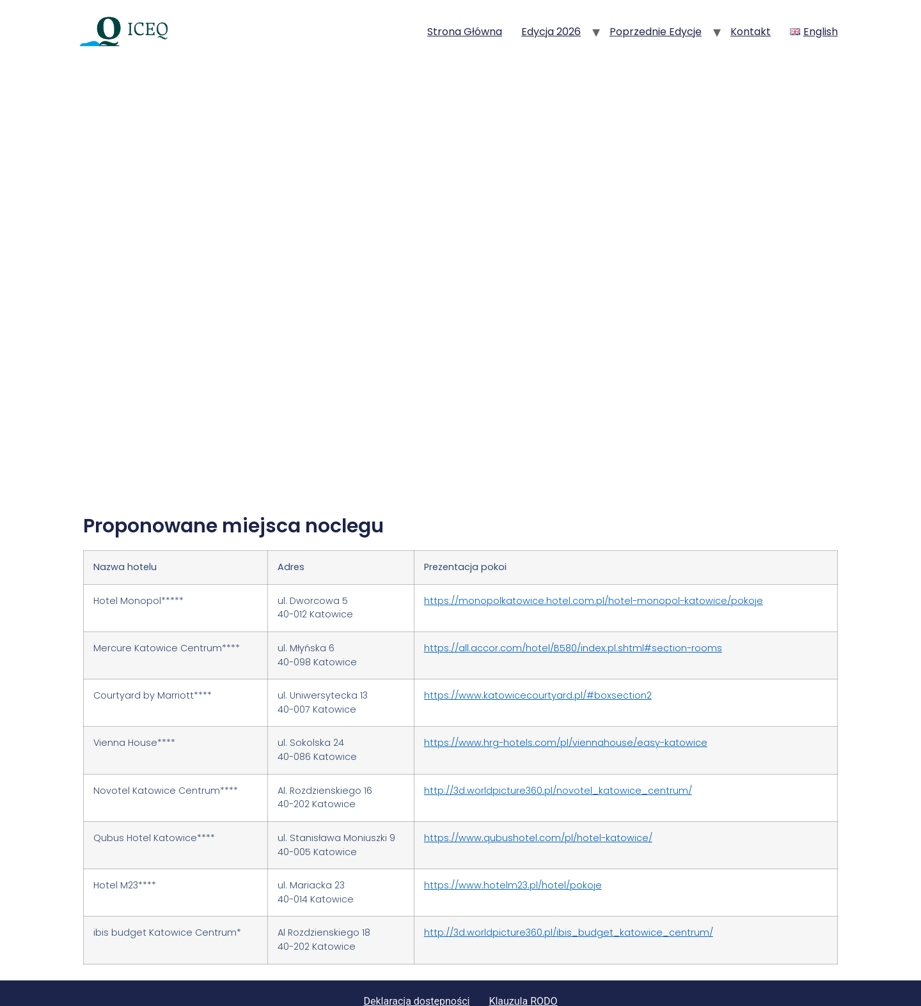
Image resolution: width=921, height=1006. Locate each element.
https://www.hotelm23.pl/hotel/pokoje (513, 855)
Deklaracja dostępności (416, 971)
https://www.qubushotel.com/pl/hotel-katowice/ (538, 807)
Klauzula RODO (523, 971)
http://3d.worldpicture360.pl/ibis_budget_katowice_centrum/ (568, 903)
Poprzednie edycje (656, 31)
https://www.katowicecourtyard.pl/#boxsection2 (538, 665)
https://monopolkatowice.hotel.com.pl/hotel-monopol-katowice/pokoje (593, 570)
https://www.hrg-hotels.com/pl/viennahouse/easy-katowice (565, 713)
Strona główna (464, 31)
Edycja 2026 (551, 31)
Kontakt (750, 31)
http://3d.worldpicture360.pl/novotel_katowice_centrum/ (558, 760)
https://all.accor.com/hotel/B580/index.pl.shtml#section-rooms (573, 618)
